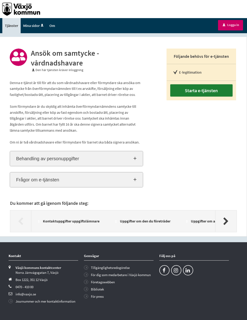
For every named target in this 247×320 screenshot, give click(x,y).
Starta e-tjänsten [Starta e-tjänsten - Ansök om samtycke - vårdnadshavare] (201, 90)
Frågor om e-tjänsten (37, 179)
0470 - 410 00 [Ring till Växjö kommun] (24, 287)
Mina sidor (33, 25)
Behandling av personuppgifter (47, 158)
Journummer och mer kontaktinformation (45, 301)
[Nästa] (225, 221)
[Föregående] (20, 221)
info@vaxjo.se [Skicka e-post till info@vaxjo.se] (26, 294)
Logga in (231, 25)
